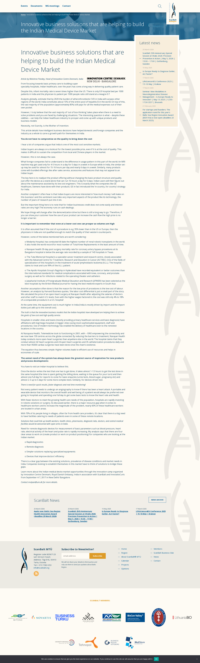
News (156, 556)
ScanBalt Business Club (164, 552)
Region (124, 552)
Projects (125, 564)
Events (24, 5)
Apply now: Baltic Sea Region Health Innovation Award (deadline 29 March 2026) (47, 513)
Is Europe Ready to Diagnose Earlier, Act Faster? (159, 72)
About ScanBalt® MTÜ (131, 556)
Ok (156, 659)
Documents (36, 5)
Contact (66, 5)
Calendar (125, 560)
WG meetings (52, 5)
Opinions (125, 568)
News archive (157, 500)
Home (23, 15)
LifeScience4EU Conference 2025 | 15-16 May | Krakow (158, 82)
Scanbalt (172, 12)
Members (158, 549)
